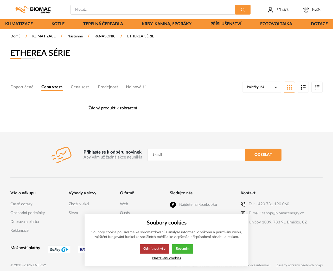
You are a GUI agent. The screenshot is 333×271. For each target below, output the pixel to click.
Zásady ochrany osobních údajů (299, 265)
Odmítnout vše (154, 249)
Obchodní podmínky (27, 213)
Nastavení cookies (166, 258)
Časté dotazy (21, 204)
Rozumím (183, 249)
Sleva (73, 213)
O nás (125, 213)
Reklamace (19, 231)
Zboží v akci (79, 204)
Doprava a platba (24, 222)
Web (124, 204)
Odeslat (263, 155)
